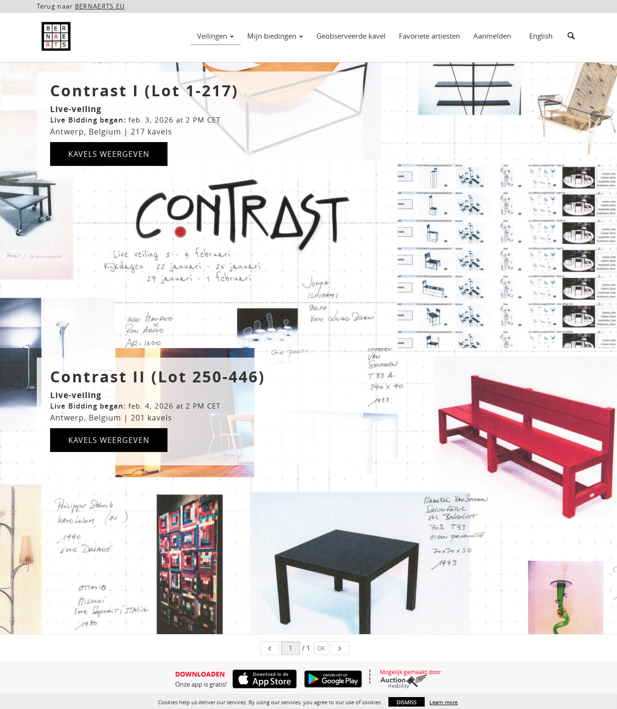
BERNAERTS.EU (100, 6)
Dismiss (407, 702)
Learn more (443, 702)
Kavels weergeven (108, 154)
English (541, 36)
